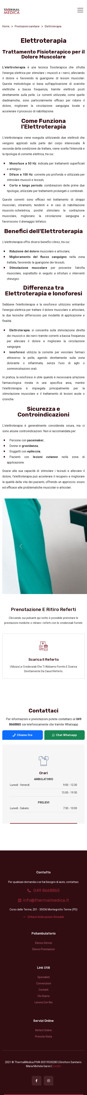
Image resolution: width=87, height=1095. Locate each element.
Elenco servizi (43, 942)
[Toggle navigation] (80, 10)
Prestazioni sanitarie (27, 26)
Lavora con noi (44, 1002)
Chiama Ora (22, 735)
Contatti (43, 989)
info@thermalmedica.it (43, 900)
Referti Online (43, 1030)
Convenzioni (43, 983)
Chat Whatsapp (64, 735)
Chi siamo (43, 996)
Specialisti (43, 977)
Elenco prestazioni (43, 949)
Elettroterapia (53, 26)
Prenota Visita (43, 1036)
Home (6, 26)
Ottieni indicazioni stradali (43, 917)
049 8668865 (43, 890)
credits (56, 1066)
